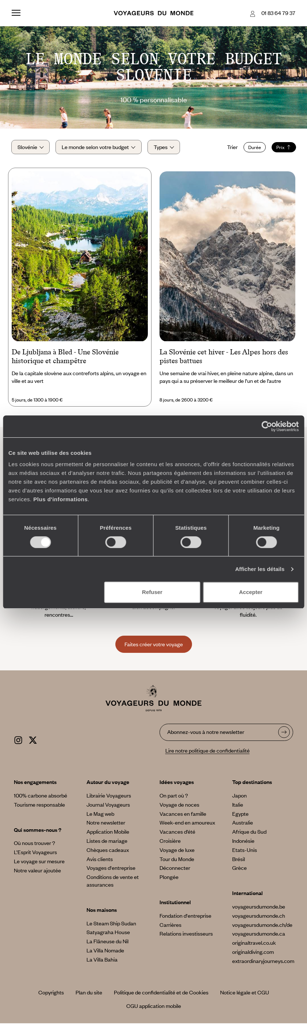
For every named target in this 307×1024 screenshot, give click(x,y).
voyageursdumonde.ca (258, 934)
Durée (253, 147)
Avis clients (100, 859)
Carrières (170, 925)
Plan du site (89, 993)
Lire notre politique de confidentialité (207, 750)
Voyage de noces (179, 805)
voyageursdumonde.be (258, 907)
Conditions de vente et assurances (113, 881)
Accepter (250, 592)
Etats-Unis (244, 850)
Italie (237, 805)
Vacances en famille (183, 814)
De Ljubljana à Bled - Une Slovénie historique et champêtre (65, 357)
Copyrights (51, 993)
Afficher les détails (259, 569)
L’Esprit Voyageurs (35, 852)
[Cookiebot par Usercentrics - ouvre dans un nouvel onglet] (267, 426)
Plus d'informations (60, 499)
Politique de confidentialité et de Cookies (161, 993)
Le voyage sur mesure (39, 861)
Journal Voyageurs (108, 805)
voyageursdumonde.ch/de (262, 925)
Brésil (238, 859)
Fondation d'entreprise (185, 916)
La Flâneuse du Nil (107, 941)
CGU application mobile (153, 1006)
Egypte (240, 814)
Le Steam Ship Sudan (111, 923)
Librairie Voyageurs (109, 796)
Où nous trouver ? (34, 843)
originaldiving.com (253, 952)
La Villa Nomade (105, 951)
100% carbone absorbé (40, 796)
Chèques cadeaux (108, 850)
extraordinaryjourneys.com (263, 961)
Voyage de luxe (177, 850)
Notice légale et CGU (244, 993)
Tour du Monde (177, 859)
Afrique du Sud (249, 832)
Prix (283, 147)
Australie (242, 823)
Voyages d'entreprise (111, 868)
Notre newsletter (106, 823)
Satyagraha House (108, 932)
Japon (239, 796)
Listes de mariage (107, 841)
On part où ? (174, 796)
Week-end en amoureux (187, 823)
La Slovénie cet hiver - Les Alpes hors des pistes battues (224, 357)
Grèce (239, 868)
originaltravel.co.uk (254, 943)
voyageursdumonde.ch (258, 916)
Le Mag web (100, 814)
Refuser (152, 592)
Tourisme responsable (39, 805)
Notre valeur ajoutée (37, 871)
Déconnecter (175, 868)
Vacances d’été (177, 832)
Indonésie (243, 841)
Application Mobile (108, 832)
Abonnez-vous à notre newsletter (205, 732)
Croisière (170, 841)
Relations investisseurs (186, 934)
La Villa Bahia (102, 960)
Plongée (169, 877)
